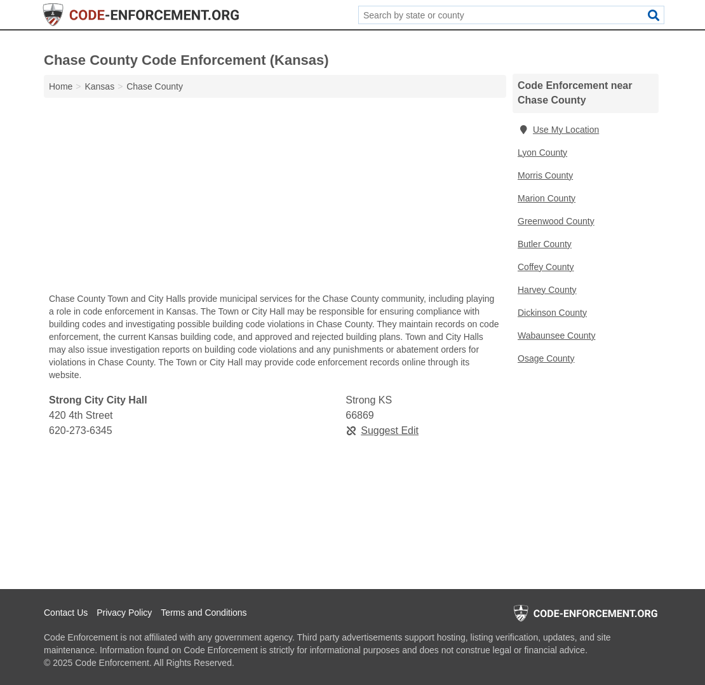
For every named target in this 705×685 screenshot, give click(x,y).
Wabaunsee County (556, 335)
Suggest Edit (382, 430)
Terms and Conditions (203, 612)
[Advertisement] (275, 198)
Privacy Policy (124, 612)
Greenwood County (556, 221)
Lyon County (542, 152)
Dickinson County (552, 313)
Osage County (546, 358)
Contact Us (66, 612)
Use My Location (558, 130)
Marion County (546, 198)
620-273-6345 (80, 430)
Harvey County (547, 290)
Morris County (545, 175)
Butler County (545, 244)
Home (60, 86)
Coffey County (546, 267)
